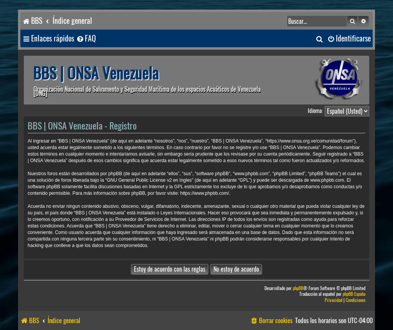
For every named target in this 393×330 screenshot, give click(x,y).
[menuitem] (86, 38)
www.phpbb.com (327, 180)
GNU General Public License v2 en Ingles (149, 180)
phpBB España (354, 294)
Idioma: (315, 110)
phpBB (298, 288)
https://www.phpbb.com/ (204, 193)
